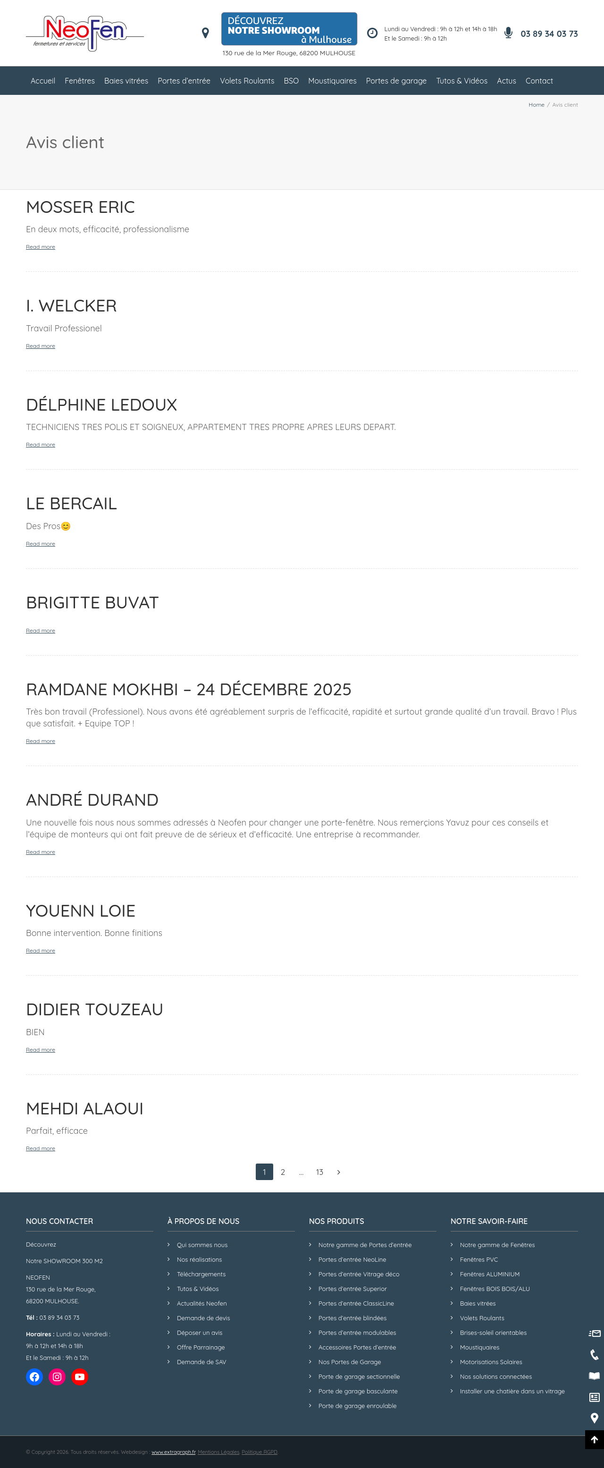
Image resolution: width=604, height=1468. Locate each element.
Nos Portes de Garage (350, 1362)
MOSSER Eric (80, 206)
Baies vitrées (126, 80)
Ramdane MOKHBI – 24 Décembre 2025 (189, 689)
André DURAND (92, 799)
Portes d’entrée (184, 80)
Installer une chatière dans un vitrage (512, 1391)
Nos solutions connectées (496, 1376)
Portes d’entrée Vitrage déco (359, 1274)
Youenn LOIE (80, 910)
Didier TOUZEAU (95, 1009)
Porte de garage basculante (358, 1391)
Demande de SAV (201, 1362)
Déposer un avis (199, 1332)
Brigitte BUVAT (92, 602)
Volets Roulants (247, 80)
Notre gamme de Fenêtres (497, 1245)
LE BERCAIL (71, 503)
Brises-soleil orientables (493, 1332)
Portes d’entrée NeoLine (352, 1259)
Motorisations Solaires (491, 1362)
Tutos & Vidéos (461, 80)
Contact (539, 80)
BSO (291, 80)
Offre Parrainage (201, 1347)
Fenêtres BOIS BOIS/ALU (495, 1288)
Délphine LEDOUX (101, 404)
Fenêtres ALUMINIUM (490, 1274)
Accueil (43, 80)
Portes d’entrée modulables (357, 1332)
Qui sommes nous (202, 1245)
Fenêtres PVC (479, 1259)
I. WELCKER (71, 305)
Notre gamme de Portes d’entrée (365, 1245)
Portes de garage (396, 80)
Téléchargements (201, 1274)
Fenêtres (80, 80)
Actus (506, 80)
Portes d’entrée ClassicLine (356, 1303)
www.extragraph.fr (173, 1452)
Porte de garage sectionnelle (359, 1376)
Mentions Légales (218, 1452)
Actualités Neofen (202, 1303)
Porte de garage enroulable (358, 1405)
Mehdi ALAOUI (84, 1108)
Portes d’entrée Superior (353, 1288)
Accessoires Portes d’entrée (357, 1347)
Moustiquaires (332, 80)
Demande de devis (203, 1318)
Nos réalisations (199, 1259)
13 (319, 1172)
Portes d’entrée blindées (352, 1318)
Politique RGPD (259, 1452)
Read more (40, 246)
